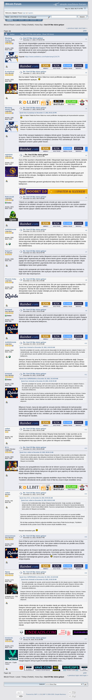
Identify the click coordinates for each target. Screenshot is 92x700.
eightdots (9, 155)
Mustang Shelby (8, 39)
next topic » (83, 28)
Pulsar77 (8, 251)
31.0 (29, 17)
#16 (86, 573)
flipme (7, 572)
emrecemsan (10, 536)
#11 (86, 374)
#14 (86, 494)
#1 (86, 39)
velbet (7, 429)
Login (27, 20)
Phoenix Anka (10, 279)
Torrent (33, 17)
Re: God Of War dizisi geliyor (34, 72)
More (39, 20)
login (24, 13)
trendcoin (9, 638)
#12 (86, 429)
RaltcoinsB (9, 197)
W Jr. (7, 447)
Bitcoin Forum (9, 25)
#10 (86, 343)
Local (18, 25)
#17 (86, 639)
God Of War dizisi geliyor (54, 25)
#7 (86, 252)
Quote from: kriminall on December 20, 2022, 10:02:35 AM (37, 347)
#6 (86, 230)
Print (84, 30)
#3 (86, 108)
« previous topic (72, 28)
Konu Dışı (39, 25)
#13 (86, 448)
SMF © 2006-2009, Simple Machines (54, 694)
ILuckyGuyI (9, 72)
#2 (86, 72)
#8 (86, 280)
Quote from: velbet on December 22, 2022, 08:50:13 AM (36, 452)
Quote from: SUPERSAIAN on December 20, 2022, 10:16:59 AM (39, 378)
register (30, 13)
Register (33, 20)
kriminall (8, 310)
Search (21, 20)
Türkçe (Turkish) (27, 25)
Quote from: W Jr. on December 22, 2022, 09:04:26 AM (36, 498)
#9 (86, 310)
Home (10, 20)
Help (15, 20)
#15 (86, 537)
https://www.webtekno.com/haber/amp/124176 (42, 57)
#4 (86, 155)
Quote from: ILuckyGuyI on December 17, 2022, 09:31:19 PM (38, 112)
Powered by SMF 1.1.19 (33, 694)
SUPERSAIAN (10, 229)
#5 (86, 198)
